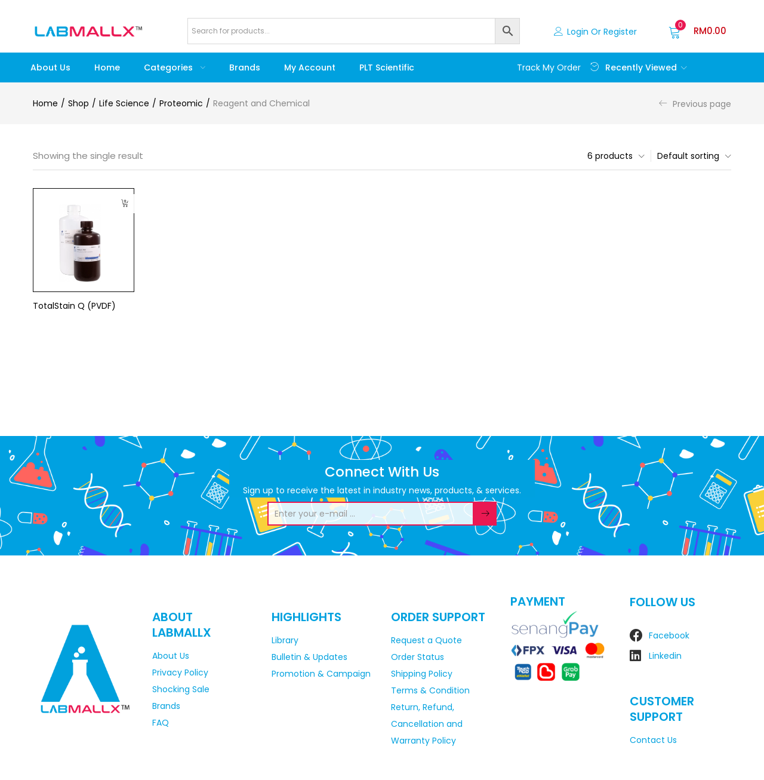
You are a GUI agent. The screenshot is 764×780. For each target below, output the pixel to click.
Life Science (124, 103)
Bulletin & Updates (309, 657)
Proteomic (181, 103)
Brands (244, 67)
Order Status (417, 657)
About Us (50, 67)
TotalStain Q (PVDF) (74, 306)
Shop (78, 103)
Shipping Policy (421, 674)
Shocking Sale (181, 689)
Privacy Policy (180, 672)
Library (285, 640)
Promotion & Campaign (321, 674)
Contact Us (653, 740)
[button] (697, 31)
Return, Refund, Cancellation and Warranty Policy (427, 724)
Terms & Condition (430, 690)
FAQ (160, 723)
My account (309, 67)
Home (107, 67)
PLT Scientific (386, 67)
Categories (174, 67)
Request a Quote (426, 640)
